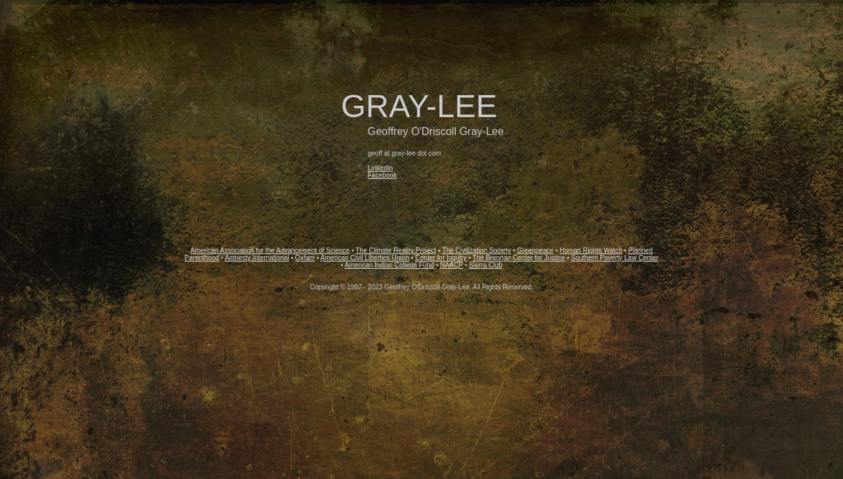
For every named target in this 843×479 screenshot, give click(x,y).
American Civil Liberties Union (365, 257)
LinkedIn (380, 168)
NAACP (451, 265)
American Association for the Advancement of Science (270, 250)
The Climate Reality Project (396, 250)
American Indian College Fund (389, 265)
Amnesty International (257, 257)
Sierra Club (485, 265)
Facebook (382, 175)
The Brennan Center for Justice (518, 257)
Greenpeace (535, 250)
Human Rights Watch (591, 250)
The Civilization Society (476, 250)
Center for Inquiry (440, 257)
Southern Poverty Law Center (614, 257)
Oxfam (305, 257)
